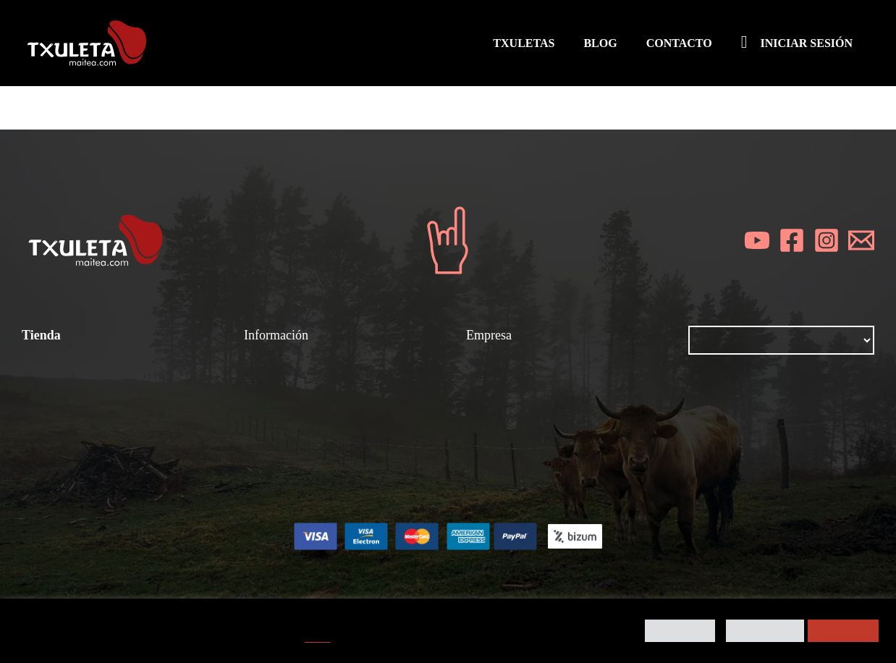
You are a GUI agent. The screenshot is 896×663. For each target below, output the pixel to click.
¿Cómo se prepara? (302, 367)
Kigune (575, 580)
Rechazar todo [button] (765, 630)
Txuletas (46, 367)
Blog (479, 387)
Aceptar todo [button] (843, 630)
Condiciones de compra (90, 387)
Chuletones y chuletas (308, 387)
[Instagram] (826, 240)
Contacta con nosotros (531, 465)
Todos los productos (80, 407)
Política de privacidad (528, 426)
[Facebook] (792, 240)
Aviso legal (497, 407)
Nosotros (492, 367)
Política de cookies (520, 446)
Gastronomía (281, 407)
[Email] (861, 240)
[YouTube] (757, 240)
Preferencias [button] (680, 630)
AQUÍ (318, 637)
